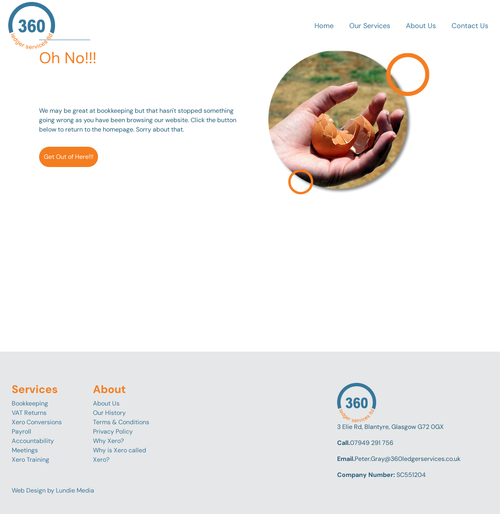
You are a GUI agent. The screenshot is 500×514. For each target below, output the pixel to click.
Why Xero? (108, 441)
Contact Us (470, 25)
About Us (421, 25)
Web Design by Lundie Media (53, 490)
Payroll (21, 431)
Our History (109, 412)
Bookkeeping (30, 403)
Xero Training (30, 459)
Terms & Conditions (121, 422)
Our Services (369, 25)
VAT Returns (29, 412)
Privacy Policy (113, 431)
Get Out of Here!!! (68, 156)
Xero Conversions (37, 422)
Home (324, 25)
